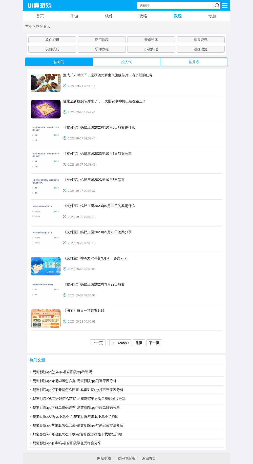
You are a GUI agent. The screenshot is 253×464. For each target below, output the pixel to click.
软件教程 (102, 49)
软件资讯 (43, 26)
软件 (109, 16)
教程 (178, 16)
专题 (212, 16)
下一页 (154, 343)
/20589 (119, 342)
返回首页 (149, 458)
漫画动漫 (201, 49)
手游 (74, 16)
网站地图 (104, 458)
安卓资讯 (151, 40)
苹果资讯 (201, 40)
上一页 (97, 343)
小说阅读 (151, 49)
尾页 (138, 343)
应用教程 (102, 40)
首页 (40, 16)
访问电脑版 (126, 458)
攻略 (143, 16)
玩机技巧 (52, 49)
